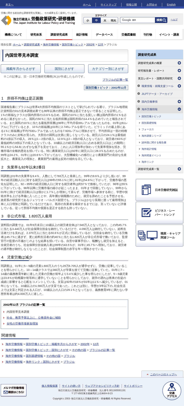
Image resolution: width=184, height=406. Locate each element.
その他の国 (79, 350)
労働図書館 (128, 34)
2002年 (90, 44)
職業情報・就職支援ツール (158, 86)
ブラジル (69, 355)
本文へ (9, 4)
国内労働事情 (150, 101)
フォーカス (148, 129)
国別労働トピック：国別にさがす (47, 350)
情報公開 (131, 4)
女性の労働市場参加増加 (22, 323)
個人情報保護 (50, 385)
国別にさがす (64, 68)
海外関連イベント (151, 155)
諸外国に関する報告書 (154, 142)
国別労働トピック (72, 44)
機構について (13, 34)
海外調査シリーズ (151, 135)
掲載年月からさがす (20, 68)
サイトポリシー (133, 385)
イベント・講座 (169, 34)
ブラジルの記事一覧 (115, 79)
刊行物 (148, 34)
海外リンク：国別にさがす (43, 361)
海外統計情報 (149, 149)
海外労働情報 (51, 44)
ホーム (87, 4)
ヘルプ (174, 19)
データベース (104, 34)
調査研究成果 (59, 34)
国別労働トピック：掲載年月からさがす (51, 344)
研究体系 (36, 34)
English (171, 4)
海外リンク (148, 161)
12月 (101, 44)
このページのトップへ (163, 374)
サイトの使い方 (71, 385)
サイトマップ (109, 4)
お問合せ (152, 4)
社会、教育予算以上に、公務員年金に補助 (34, 317)
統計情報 (82, 34)
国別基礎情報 (34, 355)
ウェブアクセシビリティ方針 (102, 385)
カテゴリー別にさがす (108, 68)
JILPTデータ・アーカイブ (157, 93)
